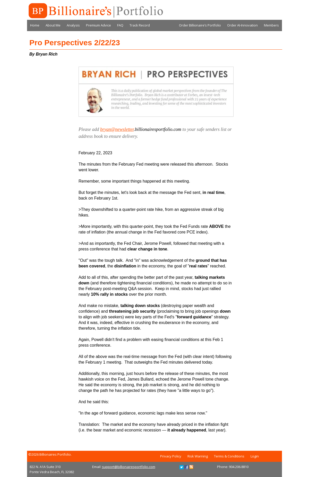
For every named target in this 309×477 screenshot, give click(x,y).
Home (34, 25)
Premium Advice (98, 25)
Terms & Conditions (229, 456)
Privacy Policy (170, 456)
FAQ (120, 25)
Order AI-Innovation (242, 25)
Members (271, 25)
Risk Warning (197, 456)
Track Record (140, 25)
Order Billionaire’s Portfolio (200, 25)
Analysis (73, 25)
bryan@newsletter (117, 129)
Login (255, 456)
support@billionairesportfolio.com (128, 466)
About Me (53, 25)
